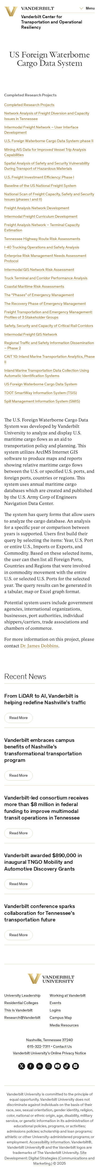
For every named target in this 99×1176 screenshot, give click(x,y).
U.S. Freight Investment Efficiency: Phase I (39, 178)
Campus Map (61, 1018)
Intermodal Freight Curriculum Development (40, 217)
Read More (18, 718)
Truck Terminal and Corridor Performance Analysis (45, 278)
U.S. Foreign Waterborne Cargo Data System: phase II (48, 141)
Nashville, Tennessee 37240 (49, 1040)
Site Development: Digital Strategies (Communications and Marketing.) (49, 1158)
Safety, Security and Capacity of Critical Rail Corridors (48, 326)
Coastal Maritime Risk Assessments (34, 287)
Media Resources (64, 1026)
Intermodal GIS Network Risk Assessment (39, 270)
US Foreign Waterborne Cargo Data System (40, 384)
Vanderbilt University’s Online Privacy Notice (49, 1053)
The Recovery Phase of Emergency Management (45, 304)
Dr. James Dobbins (39, 646)
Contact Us (62, 1047)
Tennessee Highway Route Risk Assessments (42, 239)
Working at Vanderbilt (68, 996)
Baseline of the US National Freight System (40, 186)
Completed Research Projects (29, 105)
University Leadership (22, 996)
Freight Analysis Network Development (36, 208)
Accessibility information (49, 1142)
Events (55, 1003)
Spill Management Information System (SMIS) (42, 402)
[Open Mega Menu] (87, 9)
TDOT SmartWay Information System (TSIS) (40, 393)
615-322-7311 (38, 1047)
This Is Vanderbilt (18, 1011)
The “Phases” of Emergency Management (39, 295)
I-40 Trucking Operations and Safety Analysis (41, 248)
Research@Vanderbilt (22, 1018)
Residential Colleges (21, 1003)
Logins (55, 1011)
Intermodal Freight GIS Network (30, 335)
